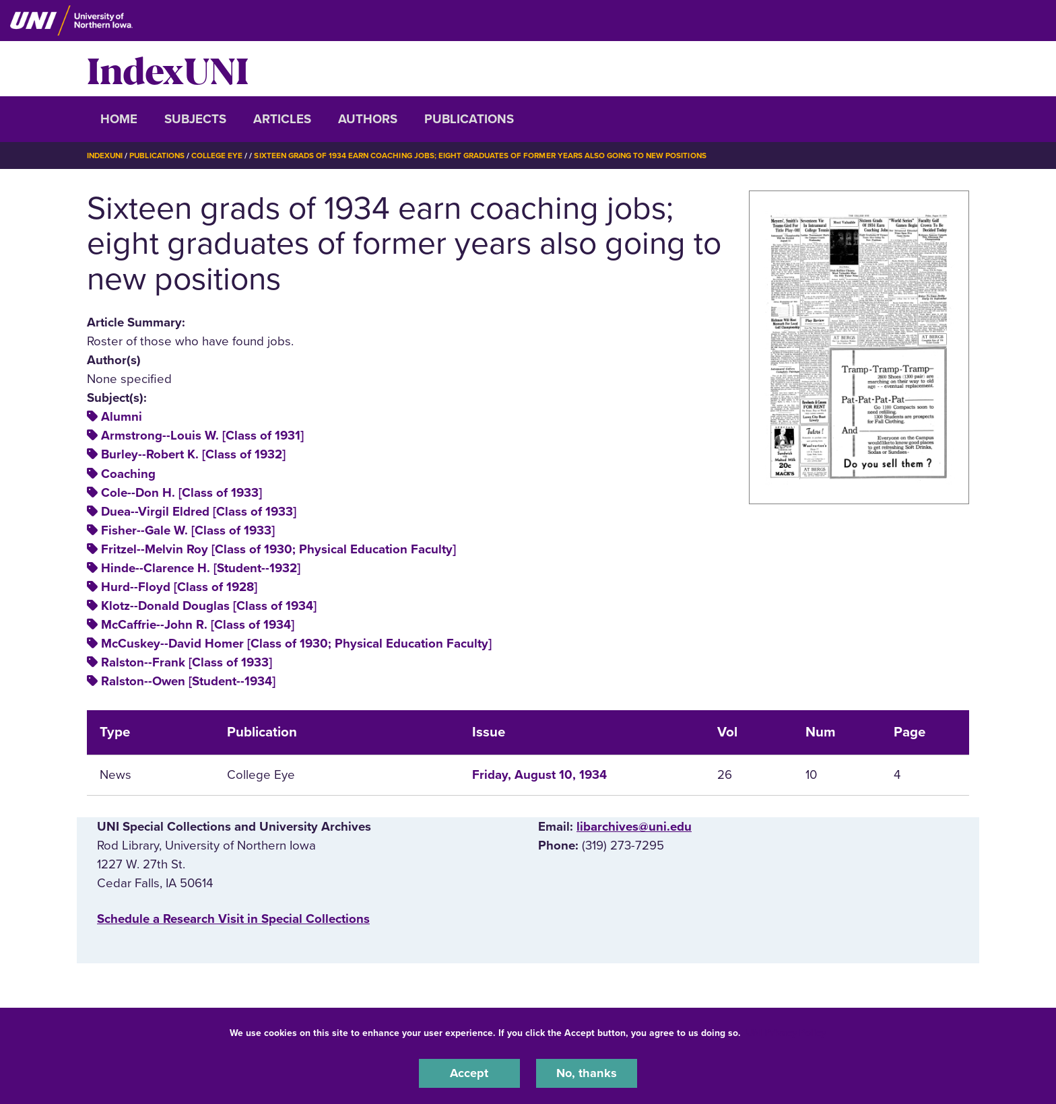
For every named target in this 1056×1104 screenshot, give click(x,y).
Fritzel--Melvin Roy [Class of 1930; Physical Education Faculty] (278, 549)
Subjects (195, 119)
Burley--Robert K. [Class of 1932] (193, 454)
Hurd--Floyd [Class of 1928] (179, 587)
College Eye (221, 155)
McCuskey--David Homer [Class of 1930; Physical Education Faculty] (296, 643)
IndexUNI (168, 68)
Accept (469, 1073)
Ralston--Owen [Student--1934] (188, 681)
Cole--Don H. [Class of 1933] (181, 492)
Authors (367, 119)
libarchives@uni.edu (634, 826)
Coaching (128, 473)
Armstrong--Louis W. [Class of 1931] (202, 435)
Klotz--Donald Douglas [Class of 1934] (209, 605)
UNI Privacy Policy (786, 1032)
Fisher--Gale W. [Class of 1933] (188, 530)
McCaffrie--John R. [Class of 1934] (197, 624)
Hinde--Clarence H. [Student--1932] (200, 568)
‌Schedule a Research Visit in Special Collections (233, 918)
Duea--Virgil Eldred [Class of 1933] (198, 511)
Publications (469, 119)
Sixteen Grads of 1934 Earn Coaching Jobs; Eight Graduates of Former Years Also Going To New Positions (492, 155)
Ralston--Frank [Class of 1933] (186, 662)
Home (118, 119)
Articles (282, 119)
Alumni (121, 416)
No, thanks (587, 1073)
